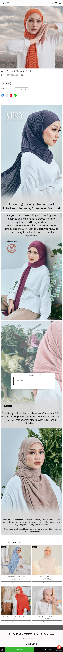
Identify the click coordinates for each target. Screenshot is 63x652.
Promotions (4, 80)
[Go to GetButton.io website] (59, 650)
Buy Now (19, 649)
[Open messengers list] (59, 647)
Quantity (3, 88)
